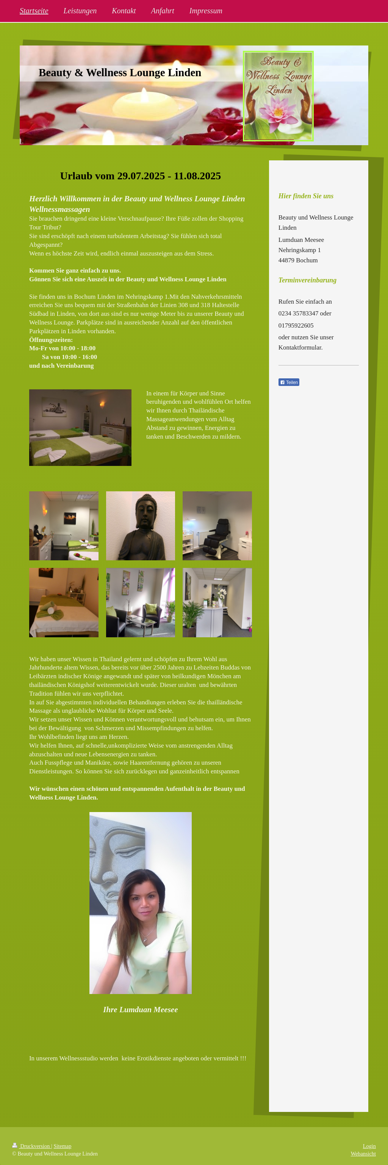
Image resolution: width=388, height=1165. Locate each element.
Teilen (289, 382)
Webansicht (363, 1154)
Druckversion (31, 1146)
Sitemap (62, 1146)
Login (369, 1146)
